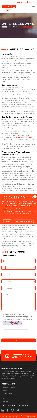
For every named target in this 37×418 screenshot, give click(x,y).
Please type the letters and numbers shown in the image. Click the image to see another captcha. (18, 316)
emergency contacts (8, 387)
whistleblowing (6, 393)
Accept (7, 221)
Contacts (14, 27)
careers (4, 390)
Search (19, 2)
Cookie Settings (30, 416)
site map (4, 401)
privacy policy (6, 396)
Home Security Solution (10, 416)
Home (4, 27)
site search (5, 399)
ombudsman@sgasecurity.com (23, 138)
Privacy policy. (27, 213)
